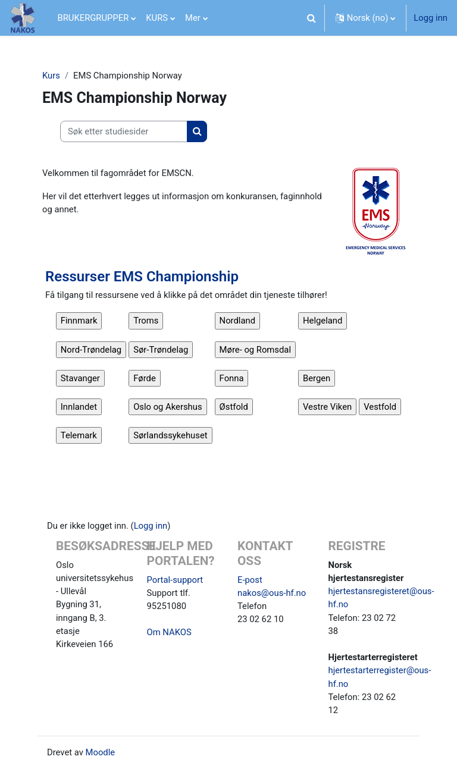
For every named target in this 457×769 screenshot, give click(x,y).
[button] (312, 18)
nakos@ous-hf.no (271, 593)
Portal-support (175, 580)
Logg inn (430, 17)
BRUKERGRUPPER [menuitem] (93, 17)
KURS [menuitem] (157, 17)
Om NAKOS (169, 632)
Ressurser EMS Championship (142, 276)
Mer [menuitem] (193, 17)
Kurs (51, 75)
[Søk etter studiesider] (123, 131)
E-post (249, 580)
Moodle (100, 752)
